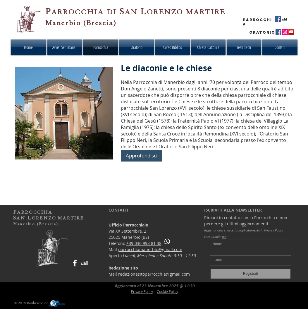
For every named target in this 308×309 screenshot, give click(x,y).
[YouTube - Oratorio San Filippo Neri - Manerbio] (291, 32)
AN (131, 12)
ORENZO (165, 12)
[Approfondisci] (141, 156)
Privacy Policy (142, 291)
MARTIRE (206, 12)
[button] (172, 47)
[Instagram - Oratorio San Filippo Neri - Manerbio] (285, 32)
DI (113, 12)
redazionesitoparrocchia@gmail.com (154, 274)
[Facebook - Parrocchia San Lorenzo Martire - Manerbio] (278, 19)
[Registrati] (250, 273)
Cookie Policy (167, 291)
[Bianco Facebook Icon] (74, 263)
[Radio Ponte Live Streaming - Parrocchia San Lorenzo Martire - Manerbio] (285, 19)
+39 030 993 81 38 (143, 243)
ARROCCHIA (77, 12)
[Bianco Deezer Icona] (84, 263)
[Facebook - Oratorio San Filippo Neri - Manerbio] (278, 32)
